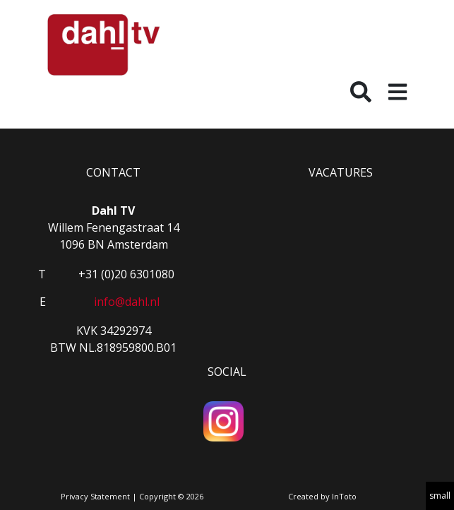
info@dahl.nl (127, 301)
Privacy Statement (95, 496)
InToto (344, 496)
